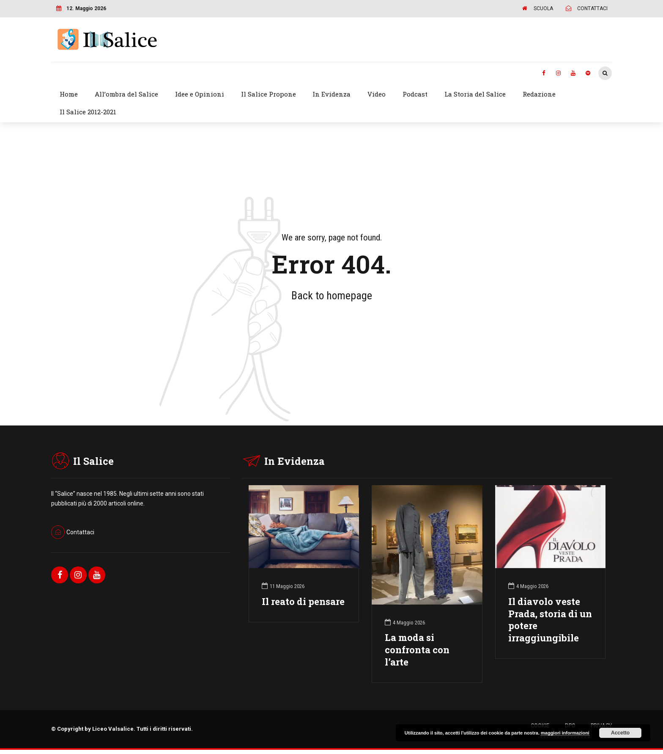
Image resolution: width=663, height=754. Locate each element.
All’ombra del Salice (126, 94)
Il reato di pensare (303, 601)
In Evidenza (331, 94)
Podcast (415, 94)
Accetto (620, 733)
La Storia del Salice (475, 94)
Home (69, 94)
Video (376, 94)
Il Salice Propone (268, 94)
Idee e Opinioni (199, 94)
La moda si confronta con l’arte (417, 649)
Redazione (539, 94)
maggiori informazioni (565, 732)
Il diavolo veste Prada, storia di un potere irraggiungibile (550, 619)
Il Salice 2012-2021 (88, 112)
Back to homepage (331, 295)
